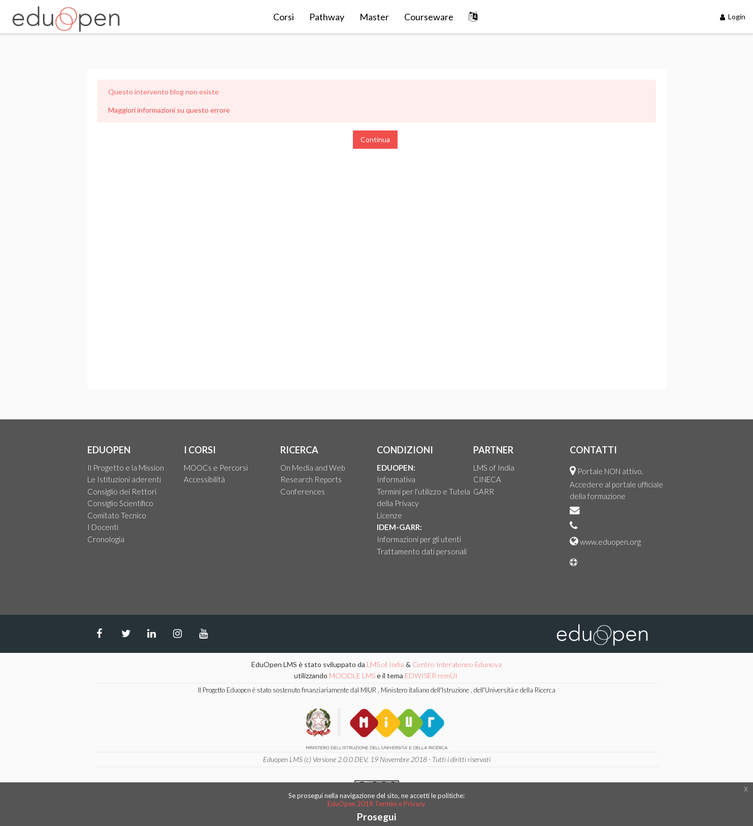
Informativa (396, 479)
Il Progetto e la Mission (125, 467)
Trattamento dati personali (422, 551)
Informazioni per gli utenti (419, 539)
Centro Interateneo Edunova (457, 664)
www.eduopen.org (610, 541)
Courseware (428, 16)
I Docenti (102, 527)
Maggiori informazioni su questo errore (169, 110)
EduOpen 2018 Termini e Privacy (376, 804)
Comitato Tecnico (116, 515)
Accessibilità (204, 479)
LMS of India (493, 467)
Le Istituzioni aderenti (124, 479)
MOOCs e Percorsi (216, 467)
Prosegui (376, 816)
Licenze (389, 515)
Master (374, 16)
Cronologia (105, 539)
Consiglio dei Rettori (121, 491)
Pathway (326, 16)
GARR (483, 491)
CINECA (487, 479)
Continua (375, 139)
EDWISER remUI (432, 675)
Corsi (283, 16)
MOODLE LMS (352, 675)
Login (733, 16)
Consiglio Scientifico (120, 503)
